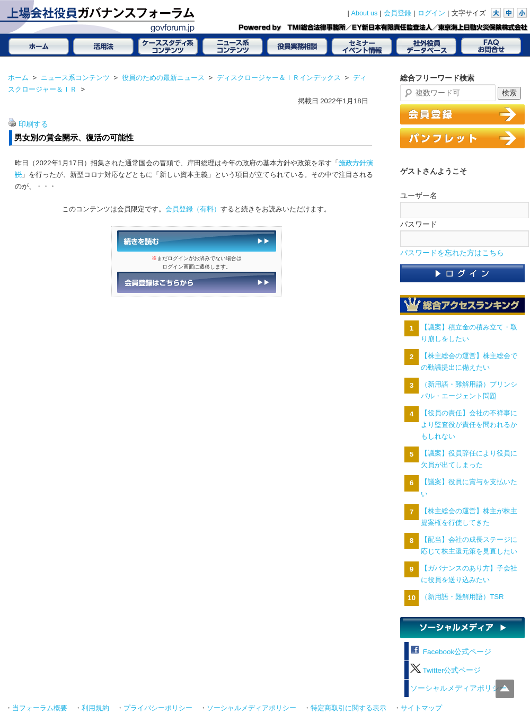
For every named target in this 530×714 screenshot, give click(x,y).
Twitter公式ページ (445, 670)
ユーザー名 (418, 195)
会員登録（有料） (192, 209)
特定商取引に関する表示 (348, 708)
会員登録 (397, 13)
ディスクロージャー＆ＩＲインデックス (279, 78)
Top (505, 689)
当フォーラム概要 (39, 708)
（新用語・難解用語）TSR (462, 597)
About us (364, 13)
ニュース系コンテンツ (75, 78)
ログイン (431, 13)
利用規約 (95, 708)
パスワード (418, 224)
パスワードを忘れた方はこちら (452, 253)
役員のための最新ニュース (163, 78)
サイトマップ (421, 708)
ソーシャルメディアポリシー (458, 688)
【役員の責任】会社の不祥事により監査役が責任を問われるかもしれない (469, 424)
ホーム (18, 78)
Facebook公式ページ (450, 652)
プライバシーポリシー (157, 708)
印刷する (33, 124)
